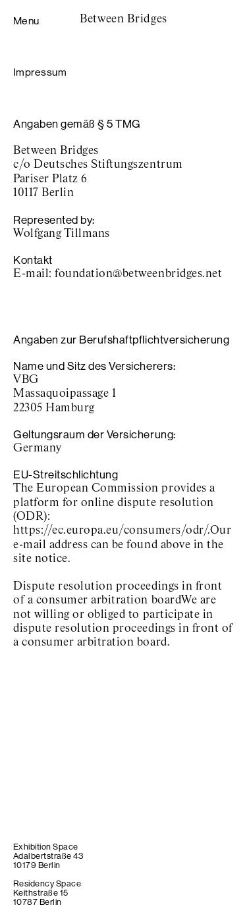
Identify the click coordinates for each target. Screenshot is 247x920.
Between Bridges (123, 19)
